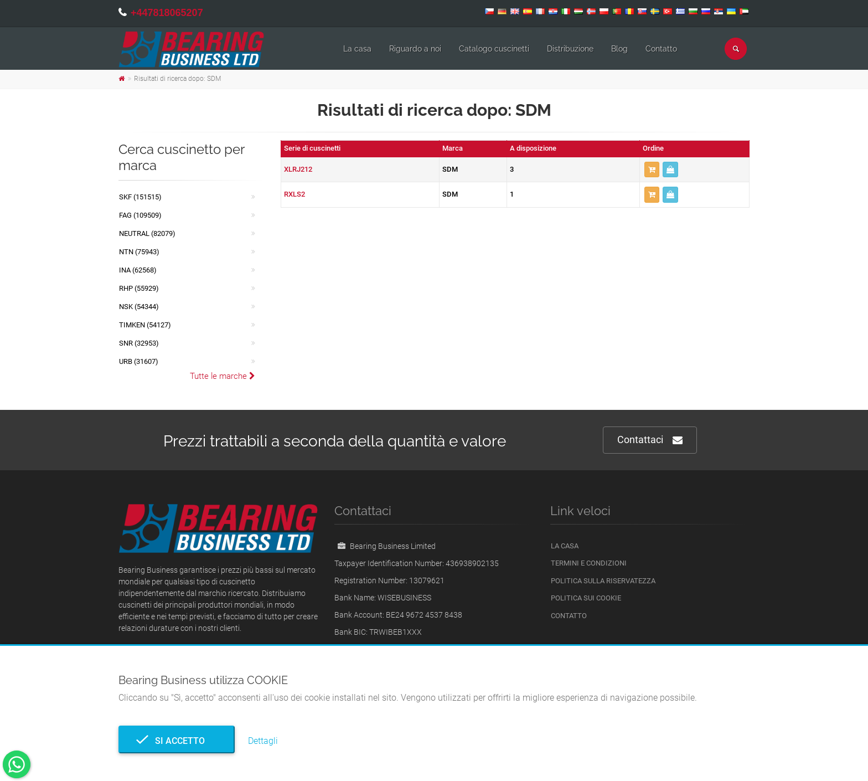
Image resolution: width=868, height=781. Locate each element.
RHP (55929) (139, 288)
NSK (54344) (139, 306)
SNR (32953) (139, 343)
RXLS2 (294, 194)
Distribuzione (570, 48)
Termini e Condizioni (589, 563)
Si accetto (176, 741)
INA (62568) (138, 270)
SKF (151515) (140, 197)
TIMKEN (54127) (145, 325)
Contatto (661, 48)
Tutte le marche (222, 376)
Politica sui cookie (586, 598)
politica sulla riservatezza (603, 581)
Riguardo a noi (415, 48)
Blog (619, 48)
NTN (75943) (139, 252)
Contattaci (650, 440)
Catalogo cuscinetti (494, 48)
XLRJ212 (298, 169)
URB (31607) (138, 361)
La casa (357, 48)
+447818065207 (167, 12)
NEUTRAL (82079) (147, 233)
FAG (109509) (140, 215)
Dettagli (263, 741)
